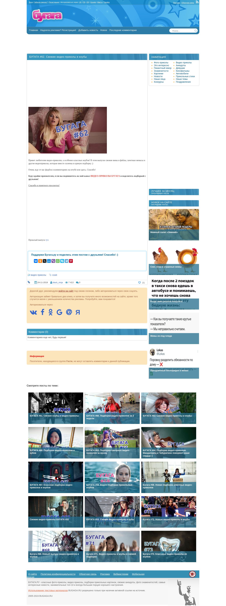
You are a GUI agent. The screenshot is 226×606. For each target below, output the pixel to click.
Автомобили (182, 73)
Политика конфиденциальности (58, 574)
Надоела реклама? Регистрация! (58, 30)
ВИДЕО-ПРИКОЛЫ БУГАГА (105, 176)
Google (93, 2)
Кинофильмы (182, 71)
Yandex (107, 2)
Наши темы (182, 79)
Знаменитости (161, 71)
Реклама (176, 3)
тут (47, 240)
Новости (158, 76)
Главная (33, 30)
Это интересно (161, 65)
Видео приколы (184, 62)
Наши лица (159, 79)
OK (87, 2)
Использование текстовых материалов (48, 590)
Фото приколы (161, 62)
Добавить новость (88, 30)
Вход (31, 2)
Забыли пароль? (41, 2)
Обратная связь (187, 3)
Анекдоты (181, 65)
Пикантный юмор (162, 68)
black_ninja (58, 282)
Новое (103, 30)
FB (84, 2)
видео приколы (38, 275)
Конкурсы (159, 82)
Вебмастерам (120, 574)
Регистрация (54, 2)
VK (80, 2)
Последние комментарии (123, 30)
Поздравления (183, 82)
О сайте (32, 574)
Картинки (158, 73)
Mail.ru (99, 2)
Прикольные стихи (185, 76)
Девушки (180, 68)
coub (54, 275)
